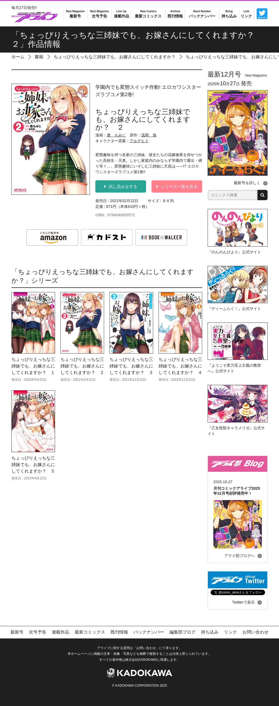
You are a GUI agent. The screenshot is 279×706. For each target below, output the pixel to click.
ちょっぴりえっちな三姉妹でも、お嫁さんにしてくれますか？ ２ (82, 366)
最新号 (75, 13)
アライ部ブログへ (239, 555)
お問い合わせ (255, 632)
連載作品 (121, 13)
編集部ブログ (182, 632)
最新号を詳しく (247, 183)
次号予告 (99, 13)
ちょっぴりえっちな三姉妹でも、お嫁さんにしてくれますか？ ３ (131, 366)
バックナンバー (202, 13)
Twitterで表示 (243, 602)
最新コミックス (148, 13)
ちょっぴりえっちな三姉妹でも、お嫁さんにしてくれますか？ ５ (33, 464)
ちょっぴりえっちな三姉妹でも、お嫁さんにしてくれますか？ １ (33, 366)
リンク (246, 13)
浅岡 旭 (148, 135)
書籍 (39, 56)
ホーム (18, 56)
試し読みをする (120, 186)
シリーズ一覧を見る (177, 186)
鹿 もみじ (116, 135)
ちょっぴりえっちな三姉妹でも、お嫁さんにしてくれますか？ (115, 56)
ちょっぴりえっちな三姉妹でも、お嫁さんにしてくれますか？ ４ (180, 366)
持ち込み (229, 13)
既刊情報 (175, 13)
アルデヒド (139, 141)
